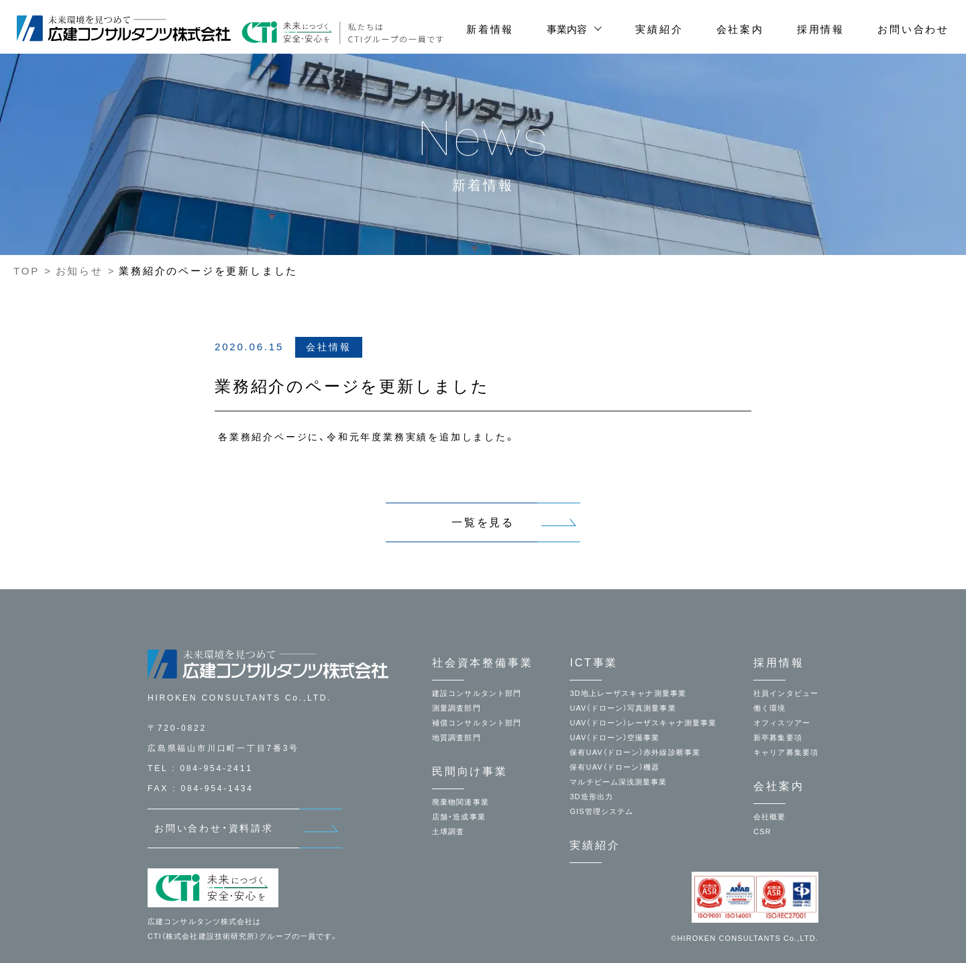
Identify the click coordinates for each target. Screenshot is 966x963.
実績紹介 (659, 29)
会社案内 (740, 29)
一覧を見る (483, 522)
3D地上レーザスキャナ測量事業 (628, 693)
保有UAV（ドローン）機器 (614, 767)
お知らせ (79, 270)
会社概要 (769, 817)
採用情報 (821, 29)
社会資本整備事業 (482, 662)
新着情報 (490, 29)
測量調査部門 (456, 708)
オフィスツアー (781, 723)
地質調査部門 (456, 737)
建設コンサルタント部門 (476, 693)
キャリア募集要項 (785, 752)
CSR (762, 831)
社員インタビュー (785, 693)
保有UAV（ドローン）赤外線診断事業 (635, 752)
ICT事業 (594, 662)
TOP (26, 270)
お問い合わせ (913, 29)
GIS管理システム (601, 811)
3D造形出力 (591, 797)
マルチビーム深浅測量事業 (618, 782)
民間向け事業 (470, 771)
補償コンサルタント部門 (476, 723)
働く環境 (769, 708)
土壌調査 (448, 831)
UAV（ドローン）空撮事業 (614, 737)
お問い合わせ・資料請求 (214, 828)
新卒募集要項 (777, 737)
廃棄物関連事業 (460, 802)
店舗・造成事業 (459, 817)
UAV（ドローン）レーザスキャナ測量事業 (643, 723)
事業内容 (567, 29)
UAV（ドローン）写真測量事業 (623, 708)
